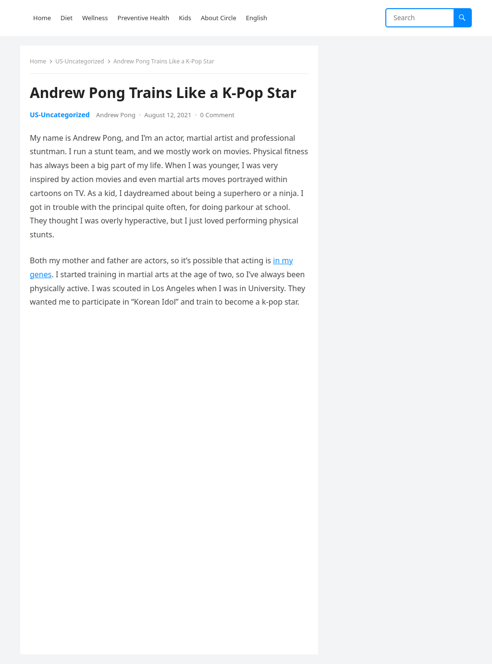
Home (38, 61)
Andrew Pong (115, 115)
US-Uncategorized (79, 61)
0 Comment (217, 115)
